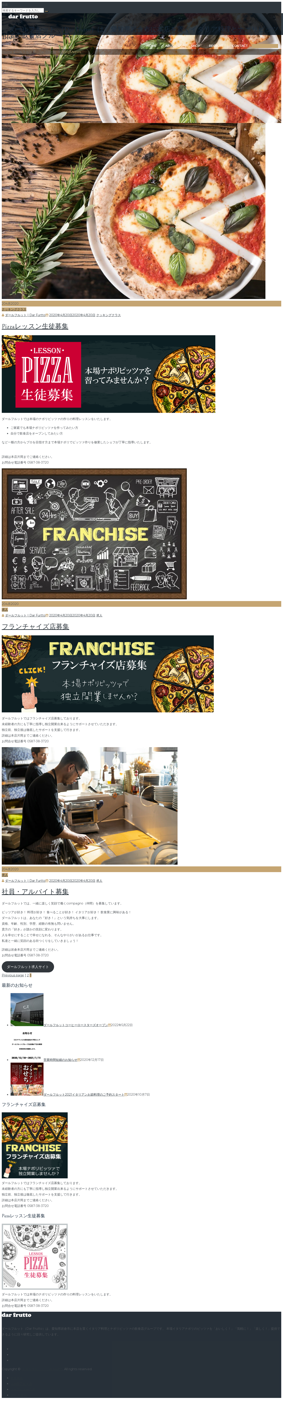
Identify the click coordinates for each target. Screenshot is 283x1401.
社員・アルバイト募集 (35, 892)
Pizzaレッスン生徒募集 (35, 326)
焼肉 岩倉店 (19, 1395)
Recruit (199, 46)
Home (135, 46)
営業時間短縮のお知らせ (60, 1060)
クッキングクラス (14, 309)
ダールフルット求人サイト (28, 967)
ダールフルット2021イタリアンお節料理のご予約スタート (84, 1095)
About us (157, 46)
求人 (5, 610)
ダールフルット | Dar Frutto (42, 1369)
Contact (223, 46)
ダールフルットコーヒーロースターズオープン (76, 1025)
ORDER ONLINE (254, 46)
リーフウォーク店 (23, 1389)
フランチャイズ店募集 (35, 627)
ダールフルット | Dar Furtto (25, 315)
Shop (178, 46)
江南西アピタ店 (21, 1384)
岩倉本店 (17, 1378)
